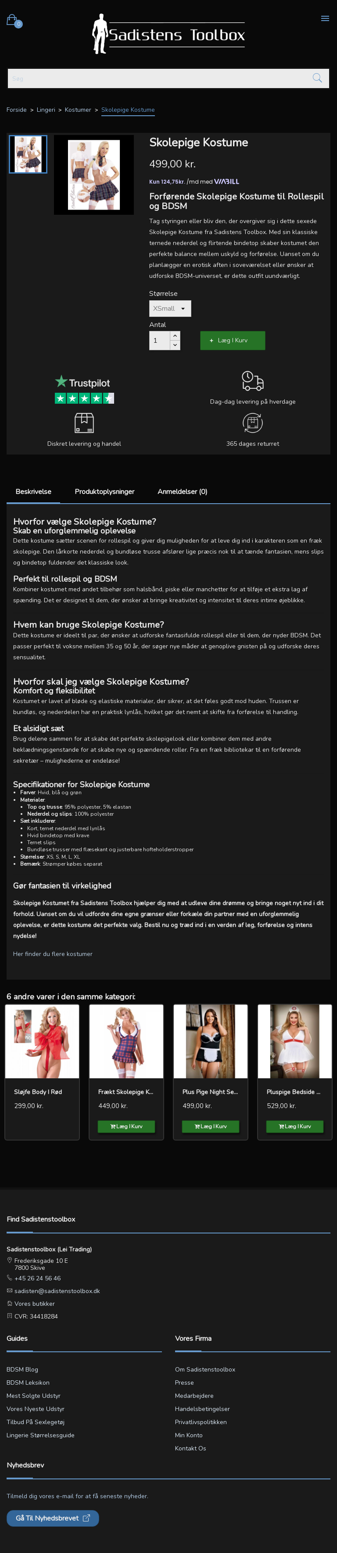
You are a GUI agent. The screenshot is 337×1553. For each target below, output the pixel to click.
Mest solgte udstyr (34, 1396)
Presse (184, 1383)
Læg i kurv (232, 340)
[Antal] (159, 340)
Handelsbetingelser (202, 1409)
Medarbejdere (194, 1396)
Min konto (189, 1435)
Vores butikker (34, 1304)
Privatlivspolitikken (201, 1422)
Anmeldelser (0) (183, 492)
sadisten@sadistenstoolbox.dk (56, 1291)
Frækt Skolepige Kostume (126, 1092)
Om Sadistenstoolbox (205, 1369)
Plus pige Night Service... (211, 1092)
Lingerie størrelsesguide (41, 1435)
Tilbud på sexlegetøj (36, 1422)
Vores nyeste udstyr (36, 1409)
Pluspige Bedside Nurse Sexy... (295, 1092)
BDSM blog (22, 1369)
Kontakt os (190, 1448)
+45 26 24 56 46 (37, 1278)
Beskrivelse (33, 492)
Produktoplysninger (104, 492)
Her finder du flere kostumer (53, 954)
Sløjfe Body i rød (38, 1092)
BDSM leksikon (28, 1383)
